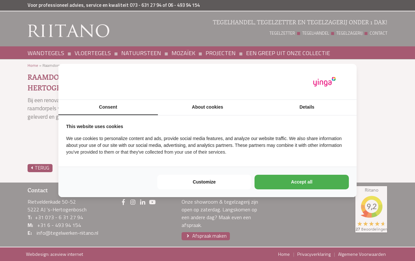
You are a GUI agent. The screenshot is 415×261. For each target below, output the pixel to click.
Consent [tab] (108, 107)
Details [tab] (307, 107)
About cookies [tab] (207, 107)
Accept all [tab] (302, 181)
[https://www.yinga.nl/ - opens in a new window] (324, 82)
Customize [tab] (204, 181)
